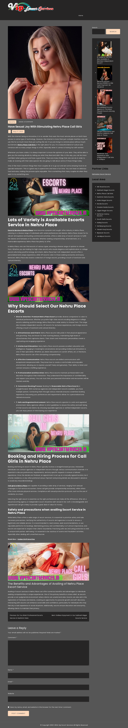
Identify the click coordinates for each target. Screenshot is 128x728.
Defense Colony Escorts (103, 215)
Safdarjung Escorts (104, 226)
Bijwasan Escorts (103, 233)
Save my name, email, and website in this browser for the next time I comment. (41, 707)
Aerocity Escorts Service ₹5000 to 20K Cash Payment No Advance (105, 84)
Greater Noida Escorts (105, 207)
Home (81, 16)
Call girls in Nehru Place (18, 486)
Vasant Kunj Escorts (104, 229)
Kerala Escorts (102, 204)
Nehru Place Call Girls (105, 194)
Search (94, 28)
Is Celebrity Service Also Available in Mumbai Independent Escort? (105, 60)
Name (11, 670)
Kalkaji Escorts (102, 223)
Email (10, 682)
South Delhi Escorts (104, 219)
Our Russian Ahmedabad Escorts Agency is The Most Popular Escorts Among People (106, 109)
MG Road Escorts (103, 187)
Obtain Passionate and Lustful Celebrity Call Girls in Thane (105, 133)
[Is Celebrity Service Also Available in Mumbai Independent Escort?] (104, 48)
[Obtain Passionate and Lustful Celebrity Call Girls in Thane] (104, 123)
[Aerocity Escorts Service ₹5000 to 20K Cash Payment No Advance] (104, 72)
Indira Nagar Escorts (104, 200)
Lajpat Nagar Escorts (105, 211)
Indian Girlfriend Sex (26, 539)
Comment (12, 638)
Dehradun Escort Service (101, 174)
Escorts (12, 122)
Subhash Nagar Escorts (105, 190)
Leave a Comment (26, 122)
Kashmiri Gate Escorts (105, 197)
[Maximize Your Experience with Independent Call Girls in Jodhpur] (104, 145)
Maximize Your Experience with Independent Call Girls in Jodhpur (105, 156)
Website (11, 694)
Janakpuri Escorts (103, 236)
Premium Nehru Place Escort (43, 317)
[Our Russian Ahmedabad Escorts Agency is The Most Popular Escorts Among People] (104, 97)
